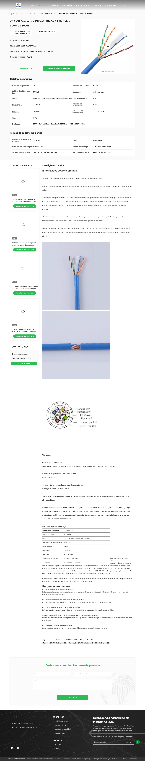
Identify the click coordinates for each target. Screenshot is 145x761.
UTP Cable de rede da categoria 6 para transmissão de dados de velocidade (24, 245)
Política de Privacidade (16, 759)
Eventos (97, 5)
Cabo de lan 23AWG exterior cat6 (81, 643)
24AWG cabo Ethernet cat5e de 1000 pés (84, 640)
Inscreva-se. (128, 742)
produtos (24, 14)
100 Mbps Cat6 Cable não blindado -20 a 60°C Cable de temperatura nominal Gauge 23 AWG (25, 288)
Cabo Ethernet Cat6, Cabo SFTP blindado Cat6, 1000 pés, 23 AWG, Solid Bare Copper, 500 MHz (24, 202)
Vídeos (55, 5)
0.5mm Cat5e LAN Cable (65, 640)
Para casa (16, 14)
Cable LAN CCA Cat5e (51, 640)
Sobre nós (67, 5)
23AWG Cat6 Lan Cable (58, 643)
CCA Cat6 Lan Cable (102, 643)
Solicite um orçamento (59, 69)
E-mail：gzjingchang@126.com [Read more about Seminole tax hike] (24, 727)
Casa (32, 5)
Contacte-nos (82, 5)
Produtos (43, 5)
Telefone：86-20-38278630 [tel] (22, 723)
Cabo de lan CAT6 (36, 14)
